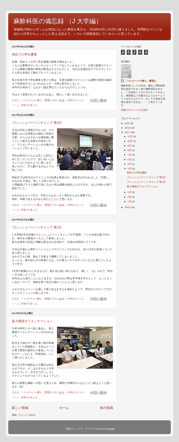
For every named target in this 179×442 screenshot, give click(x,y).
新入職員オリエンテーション (32, 321)
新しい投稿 (20, 408)
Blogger (111, 428)
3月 (129, 192)
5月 (129, 164)
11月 (130, 136)
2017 (128, 132)
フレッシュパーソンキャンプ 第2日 (37, 122)
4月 (129, 168)
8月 (129, 150)
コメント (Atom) (26, 415)
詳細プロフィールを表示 (134, 110)
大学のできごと (29, 105)
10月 (130, 141)
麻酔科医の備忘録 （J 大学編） (57, 21)
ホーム (64, 408)
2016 (128, 207)
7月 (129, 154)
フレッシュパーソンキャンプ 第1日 (37, 227)
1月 (129, 201)
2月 (129, 197)
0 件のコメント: (76, 100)
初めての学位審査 (24, 54)
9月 (129, 145)
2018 (128, 128)
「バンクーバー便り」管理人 (140, 81)
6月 (129, 159)
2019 (128, 123)
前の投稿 (106, 408)
